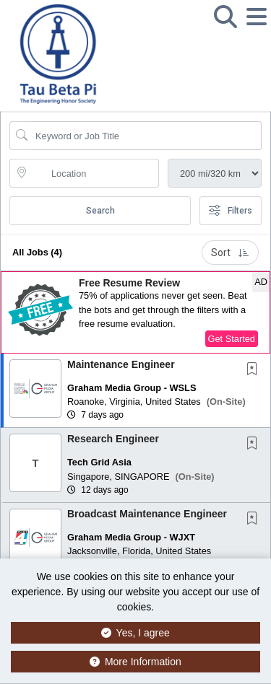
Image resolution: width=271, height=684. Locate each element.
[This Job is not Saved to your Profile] (255, 370)
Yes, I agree (135, 633)
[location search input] (94, 173)
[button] (256, 28)
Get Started (231, 338)
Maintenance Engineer (121, 364)
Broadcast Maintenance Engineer (147, 513)
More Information (135, 661)
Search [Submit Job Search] (100, 211)
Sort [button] (230, 252)
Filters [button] (230, 210)
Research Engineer (113, 438)
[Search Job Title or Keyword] (146, 135)
